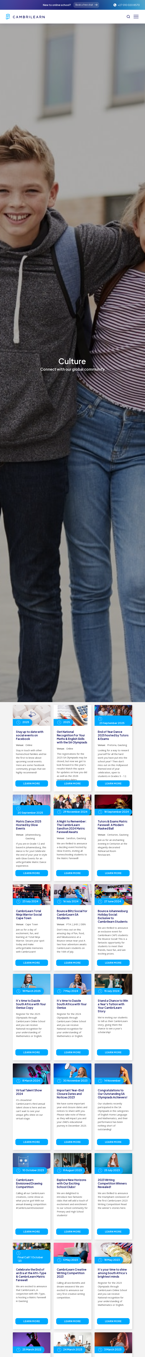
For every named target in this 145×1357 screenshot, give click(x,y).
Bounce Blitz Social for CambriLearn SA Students (72, 914)
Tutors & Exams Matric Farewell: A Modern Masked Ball (113, 825)
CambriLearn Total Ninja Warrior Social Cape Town (29, 914)
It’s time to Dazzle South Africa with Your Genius (72, 1004)
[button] (136, 16)
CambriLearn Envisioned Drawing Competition (29, 1183)
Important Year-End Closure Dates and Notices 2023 (70, 1093)
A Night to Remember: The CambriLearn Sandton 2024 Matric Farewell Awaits (72, 827)
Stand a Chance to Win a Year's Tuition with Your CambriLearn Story (113, 1006)
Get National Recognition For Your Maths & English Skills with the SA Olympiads (72, 737)
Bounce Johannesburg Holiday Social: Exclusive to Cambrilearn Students (113, 916)
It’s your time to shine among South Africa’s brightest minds (112, 1273)
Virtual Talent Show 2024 (29, 1091)
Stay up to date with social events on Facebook (29, 735)
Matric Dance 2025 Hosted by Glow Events (28, 825)
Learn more (31, 783)
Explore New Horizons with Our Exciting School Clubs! (71, 1183)
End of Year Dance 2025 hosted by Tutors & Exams (113, 735)
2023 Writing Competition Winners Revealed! (112, 1183)
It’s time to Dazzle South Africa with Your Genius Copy (31, 1004)
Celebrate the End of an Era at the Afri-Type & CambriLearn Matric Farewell (31, 1275)
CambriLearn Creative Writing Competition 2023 (71, 1273)
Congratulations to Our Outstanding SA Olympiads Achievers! (112, 1093)
